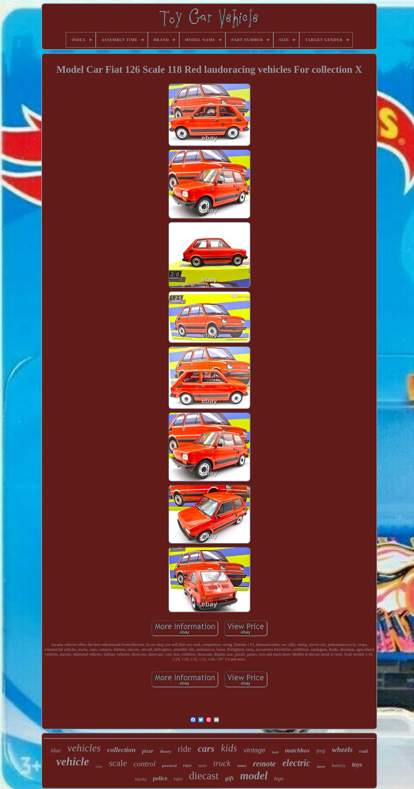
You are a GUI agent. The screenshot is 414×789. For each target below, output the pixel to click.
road (363, 751)
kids (229, 748)
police (160, 778)
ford (275, 752)
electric (296, 763)
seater (241, 765)
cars (206, 748)
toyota (140, 779)
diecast (204, 776)
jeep (320, 751)
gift (229, 778)
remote (264, 763)
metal (202, 765)
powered (169, 765)
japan (321, 766)
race (187, 765)
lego (278, 778)
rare (178, 779)
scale (118, 763)
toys (357, 764)
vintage (255, 750)
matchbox (297, 750)
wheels (342, 750)
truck (221, 763)
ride (184, 749)
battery (338, 765)
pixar (147, 751)
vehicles (84, 748)
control (145, 764)
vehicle (72, 761)
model (253, 776)
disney (165, 751)
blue (56, 750)
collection (121, 750)
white (99, 766)
